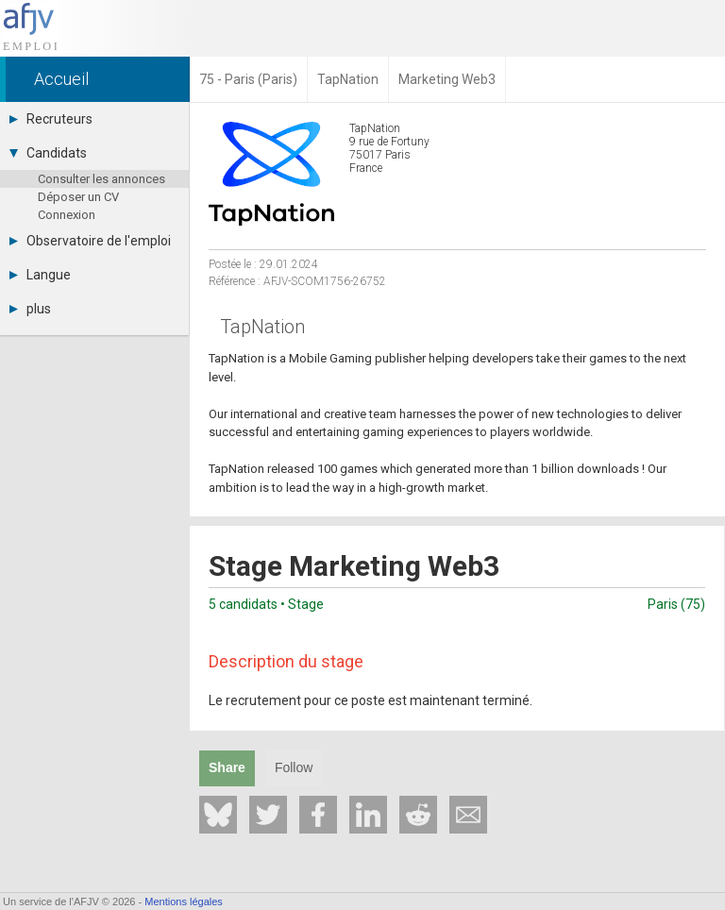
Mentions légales (183, 901)
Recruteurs (51, 118)
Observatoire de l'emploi (90, 240)
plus (30, 308)
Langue (40, 274)
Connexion (66, 215)
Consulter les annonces (101, 179)
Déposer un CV (78, 197)
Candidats (48, 152)
